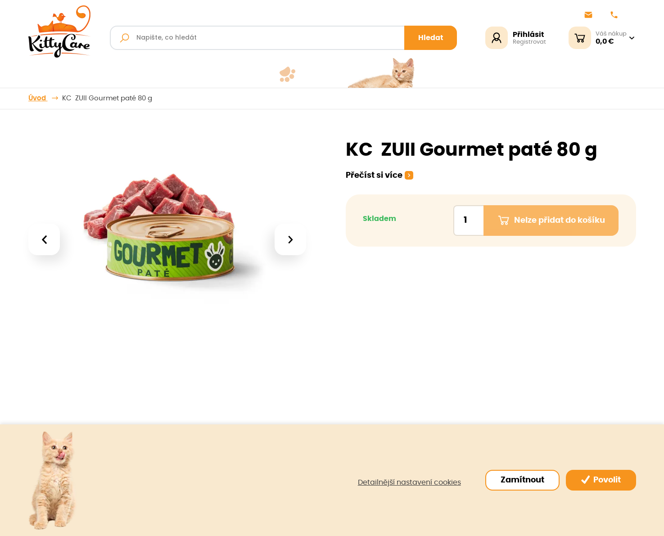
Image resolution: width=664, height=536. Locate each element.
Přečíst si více (374, 175)
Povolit (601, 479)
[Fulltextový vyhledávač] (283, 38)
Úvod (38, 98)
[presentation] (43, 239)
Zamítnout (522, 480)
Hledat (430, 37)
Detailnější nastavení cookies (409, 482)
